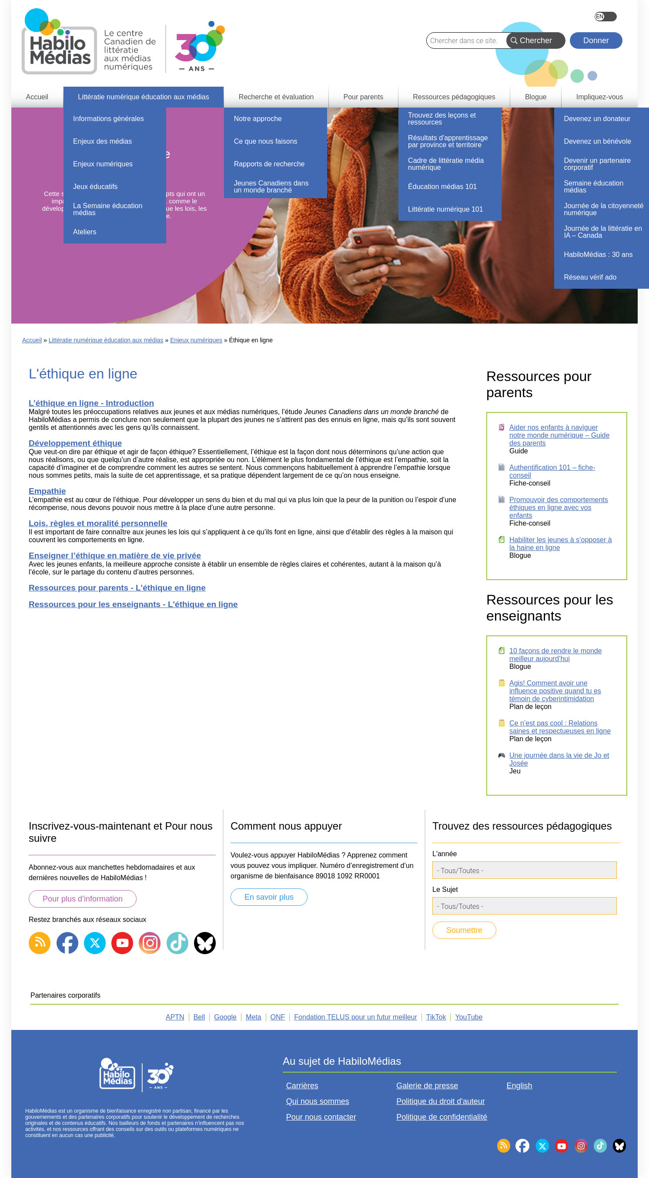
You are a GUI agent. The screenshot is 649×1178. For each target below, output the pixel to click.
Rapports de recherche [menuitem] (269, 164)
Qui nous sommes (317, 1101)
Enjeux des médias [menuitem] (102, 141)
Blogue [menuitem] (536, 97)
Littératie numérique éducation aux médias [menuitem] (143, 97)
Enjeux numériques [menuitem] (103, 164)
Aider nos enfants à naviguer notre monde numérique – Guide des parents (559, 435)
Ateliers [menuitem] (84, 232)
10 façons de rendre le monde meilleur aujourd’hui (555, 654)
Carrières (302, 1085)
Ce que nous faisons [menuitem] (266, 141)
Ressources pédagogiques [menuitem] (454, 97)
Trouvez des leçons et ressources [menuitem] (442, 118)
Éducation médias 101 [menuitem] (442, 186)
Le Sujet (445, 889)
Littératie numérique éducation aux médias (106, 340)
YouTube (468, 1017)
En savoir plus (269, 897)
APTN (175, 1017)
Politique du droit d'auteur (440, 1101)
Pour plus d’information (83, 898)
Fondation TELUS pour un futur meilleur (355, 1017)
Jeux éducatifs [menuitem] (95, 186)
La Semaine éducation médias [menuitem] (107, 209)
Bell (199, 1017)
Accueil (32, 340)
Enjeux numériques (196, 340)
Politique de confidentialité (441, 1117)
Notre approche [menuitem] (258, 118)
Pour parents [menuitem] (364, 97)
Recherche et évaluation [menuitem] (276, 97)
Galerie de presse (427, 1085)
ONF (278, 1017)
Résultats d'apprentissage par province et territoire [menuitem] (448, 141)
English (606, 16)
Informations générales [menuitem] (108, 118)
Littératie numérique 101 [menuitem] (445, 209)
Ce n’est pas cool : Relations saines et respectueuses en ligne (560, 727)
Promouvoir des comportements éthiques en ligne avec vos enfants (558, 507)
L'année (444, 853)
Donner (596, 40)
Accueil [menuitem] (37, 97)
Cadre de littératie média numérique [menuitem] (446, 164)
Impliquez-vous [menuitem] (599, 97)
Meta (253, 1017)
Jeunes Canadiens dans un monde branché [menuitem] (271, 186)
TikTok (436, 1017)
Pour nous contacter (321, 1117)
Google (225, 1017)
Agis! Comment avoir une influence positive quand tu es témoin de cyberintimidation (555, 690)
